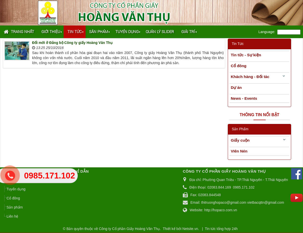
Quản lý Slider (160, 32)
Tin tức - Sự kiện (246, 55)
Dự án (236, 87)
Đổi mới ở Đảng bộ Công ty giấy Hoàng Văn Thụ (72, 43)
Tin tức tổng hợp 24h (221, 229)
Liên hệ (12, 216)
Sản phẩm (98, 32)
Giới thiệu (50, 32)
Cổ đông (238, 66)
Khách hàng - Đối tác (250, 76)
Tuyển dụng (127, 32)
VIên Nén (239, 151)
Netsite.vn (190, 229)
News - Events (244, 98)
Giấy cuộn (240, 140)
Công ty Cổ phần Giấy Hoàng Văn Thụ (129, 229)
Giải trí (188, 32)
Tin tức (74, 32)
